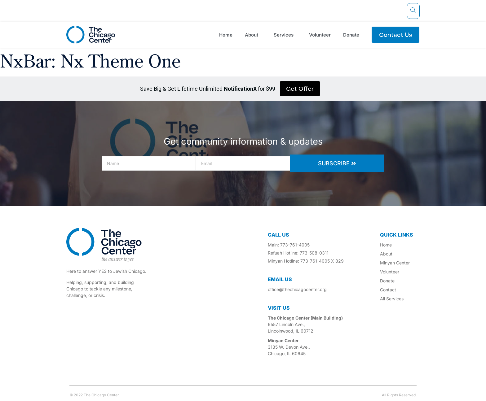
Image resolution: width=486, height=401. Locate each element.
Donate (352, 35)
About (253, 35)
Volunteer (320, 35)
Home (225, 35)
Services (285, 35)
